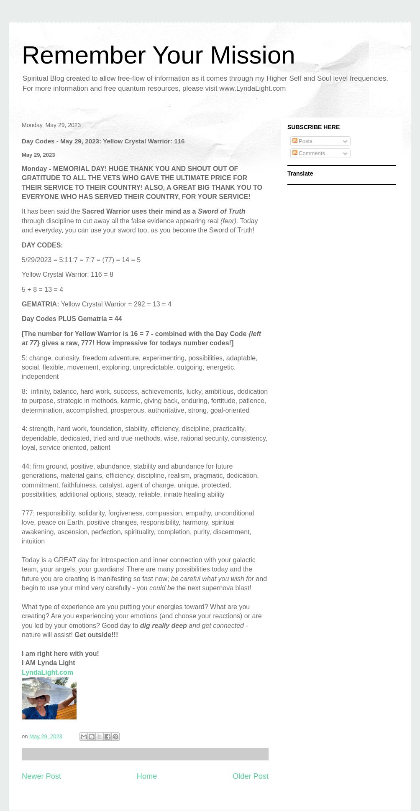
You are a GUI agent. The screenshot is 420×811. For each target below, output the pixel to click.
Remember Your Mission (158, 55)
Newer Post (41, 776)
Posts (302, 141)
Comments (308, 153)
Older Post (251, 776)
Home (147, 776)
